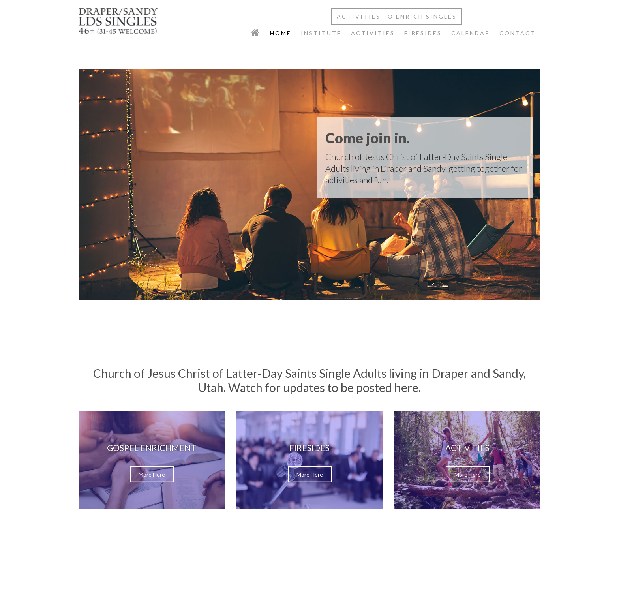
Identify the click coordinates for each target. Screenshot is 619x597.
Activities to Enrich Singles (397, 16)
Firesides (423, 33)
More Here (152, 474)
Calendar (470, 33)
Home (280, 33)
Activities (373, 33)
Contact (517, 33)
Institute (321, 33)
